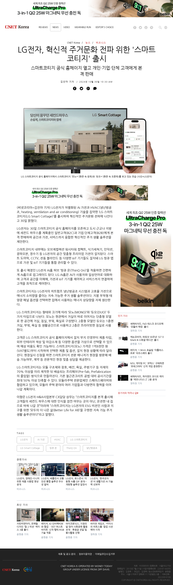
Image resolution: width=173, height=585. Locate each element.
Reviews (43, 27)
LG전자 (24, 439)
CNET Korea (73, 43)
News (56, 27)
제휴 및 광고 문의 (67, 554)
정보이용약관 (85, 554)
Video (66, 27)
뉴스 (88, 43)
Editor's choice (105, 27)
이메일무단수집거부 (105, 554)
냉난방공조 (91, 448)
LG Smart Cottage (30, 448)
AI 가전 (41, 439)
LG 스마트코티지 (78, 439)
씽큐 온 (53, 448)
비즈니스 (101, 43)
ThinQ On (71, 448)
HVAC (57, 439)
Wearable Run (83, 27)
